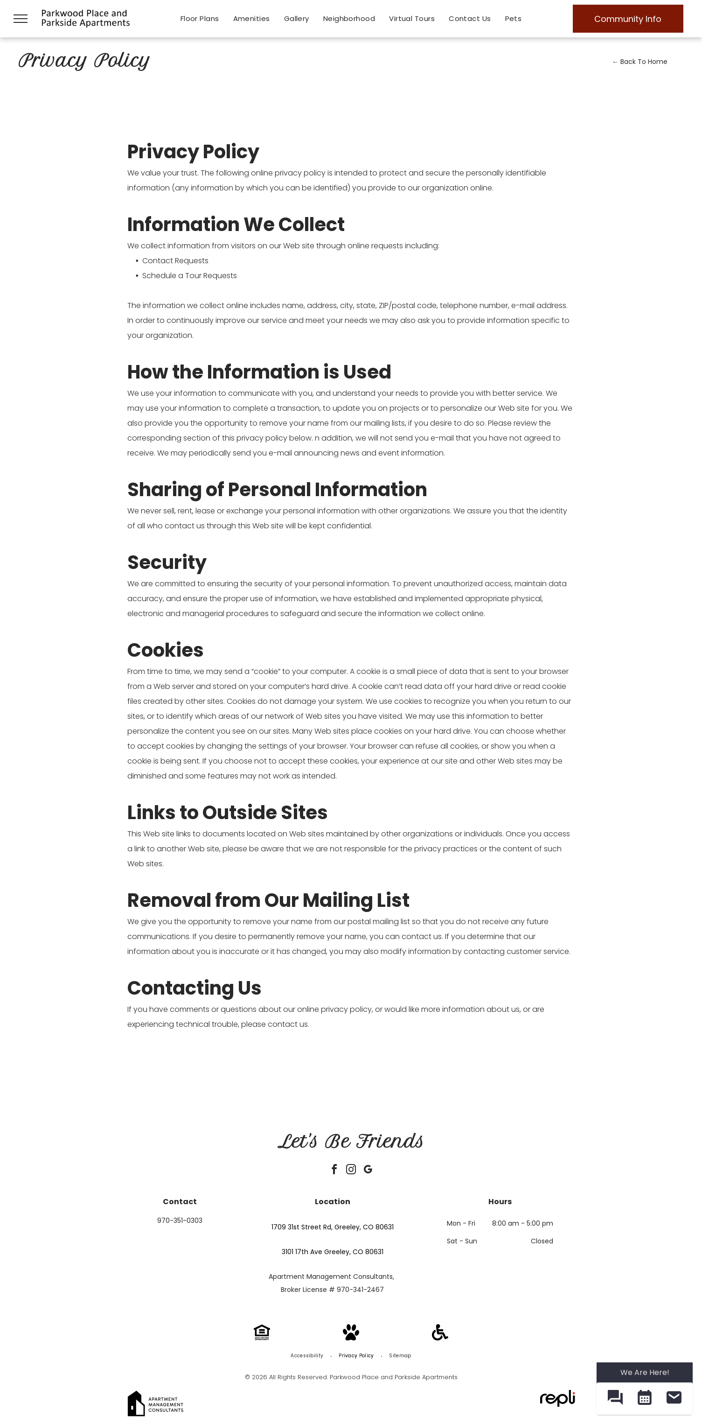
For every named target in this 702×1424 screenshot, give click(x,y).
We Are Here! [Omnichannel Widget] (644, 1372)
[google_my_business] (368, 1170)
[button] (615, 1398)
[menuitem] (200, 18)
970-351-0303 (179, 1220)
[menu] (20, 19)
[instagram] (351, 1170)
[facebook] (334, 1170)
